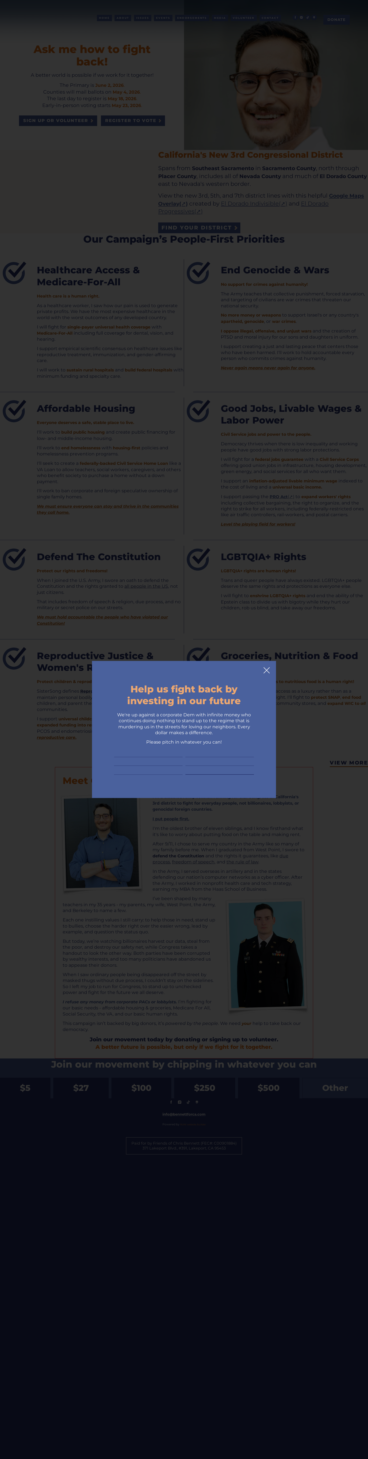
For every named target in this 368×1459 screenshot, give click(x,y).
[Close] (266, 648)
